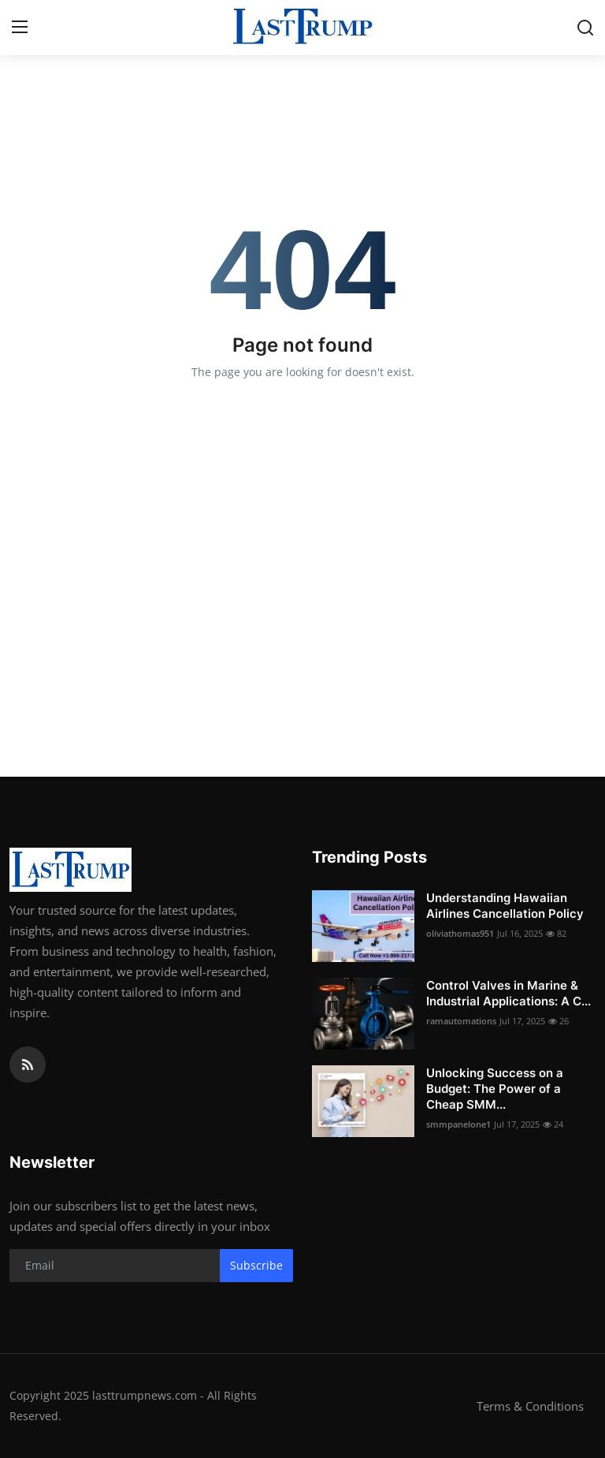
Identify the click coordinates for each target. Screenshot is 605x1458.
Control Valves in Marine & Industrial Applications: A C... (508, 993)
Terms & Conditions (530, 1406)
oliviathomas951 (460, 933)
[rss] (27, 1064)
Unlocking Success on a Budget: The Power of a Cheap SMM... (494, 1088)
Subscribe (256, 1265)
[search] (585, 27)
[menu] (19, 27)
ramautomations (461, 1021)
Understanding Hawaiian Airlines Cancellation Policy (505, 905)
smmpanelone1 (458, 1124)
